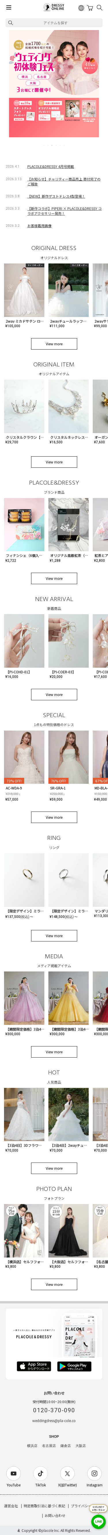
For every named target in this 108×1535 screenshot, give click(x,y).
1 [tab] (44, 145)
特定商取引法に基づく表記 (44, 1505)
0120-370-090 (54, 1410)
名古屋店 (49, 1446)
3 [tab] (52, 145)
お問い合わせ (55, 1515)
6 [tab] (64, 145)
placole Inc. (50, 1530)
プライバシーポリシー (88, 1505)
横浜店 (32, 1446)
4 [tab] (56, 145)
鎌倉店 (65, 1446)
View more (54, 343)
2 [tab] (48, 145)
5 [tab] (60, 145)
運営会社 (11, 1505)
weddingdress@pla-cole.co (54, 1420)
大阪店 (80, 1446)
